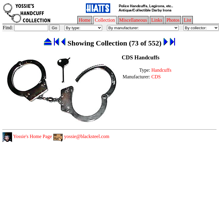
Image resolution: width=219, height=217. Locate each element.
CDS (156, 76)
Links (156, 20)
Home (85, 20)
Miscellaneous (133, 20)
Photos (173, 20)
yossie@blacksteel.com (81, 136)
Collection (105, 20)
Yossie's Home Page (27, 136)
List (187, 20)
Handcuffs (161, 70)
